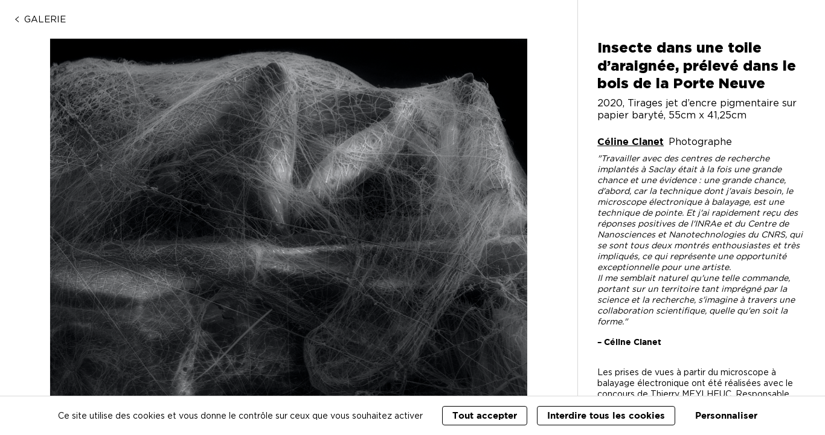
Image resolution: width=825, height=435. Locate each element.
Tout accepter (484, 415)
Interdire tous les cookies (606, 415)
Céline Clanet (630, 141)
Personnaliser (726, 415)
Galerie (39, 19)
